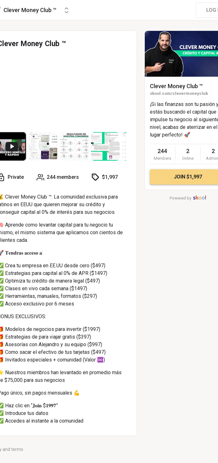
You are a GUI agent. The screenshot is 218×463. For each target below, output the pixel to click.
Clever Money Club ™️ (176, 86)
